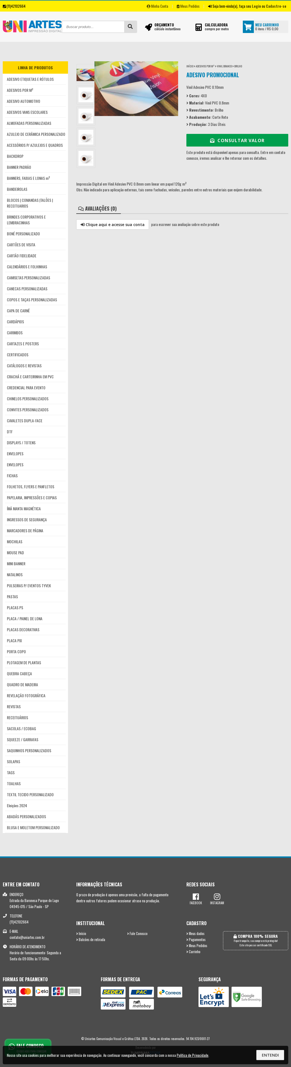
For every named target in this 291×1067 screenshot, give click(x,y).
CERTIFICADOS (17, 354)
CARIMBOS (15, 332)
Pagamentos (196, 939)
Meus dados (195, 933)
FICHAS (12, 475)
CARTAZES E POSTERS (23, 343)
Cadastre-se (276, 6)
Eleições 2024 (17, 805)
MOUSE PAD (15, 552)
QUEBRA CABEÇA (19, 673)
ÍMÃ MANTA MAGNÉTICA (24, 508)
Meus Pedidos (188, 6)
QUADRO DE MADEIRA (22, 684)
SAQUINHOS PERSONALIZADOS (29, 750)
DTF (10, 431)
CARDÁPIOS (15, 321)
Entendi (270, 1055)
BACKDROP (15, 156)
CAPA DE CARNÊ (18, 310)
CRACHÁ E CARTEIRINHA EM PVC (30, 376)
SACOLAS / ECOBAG (21, 728)
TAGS (11, 772)
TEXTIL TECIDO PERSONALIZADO (30, 794)
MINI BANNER (16, 563)
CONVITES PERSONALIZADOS (27, 409)
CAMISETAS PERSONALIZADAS (28, 277)
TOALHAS (14, 783)
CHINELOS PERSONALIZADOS (27, 398)
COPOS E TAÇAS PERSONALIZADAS (32, 299)
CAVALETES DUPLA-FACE (24, 420)
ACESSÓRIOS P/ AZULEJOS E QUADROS (35, 145)
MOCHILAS (14, 541)
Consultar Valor (237, 140)
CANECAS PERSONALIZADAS (27, 288)
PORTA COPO (16, 651)
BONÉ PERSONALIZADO (23, 233)
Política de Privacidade (192, 1055)
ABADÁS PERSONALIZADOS (26, 816)
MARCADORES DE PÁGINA (25, 530)
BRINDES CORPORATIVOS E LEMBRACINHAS (26, 219)
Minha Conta (157, 6)
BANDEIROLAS (17, 189)
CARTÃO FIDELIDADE (21, 255)
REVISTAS (14, 706)
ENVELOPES (15, 453)
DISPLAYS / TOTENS (21, 442)
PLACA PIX (14, 640)
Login (256, 6)
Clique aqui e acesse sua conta (113, 224)
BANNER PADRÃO (19, 167)
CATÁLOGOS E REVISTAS (24, 365)
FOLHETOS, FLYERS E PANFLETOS (30, 486)
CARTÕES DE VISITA (21, 244)
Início (189, 66)
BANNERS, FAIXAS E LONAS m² (28, 178)
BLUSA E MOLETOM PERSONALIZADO (33, 827)
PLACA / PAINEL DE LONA (24, 618)
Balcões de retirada (90, 939)
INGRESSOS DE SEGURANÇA (27, 519)
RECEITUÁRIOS (17, 717)
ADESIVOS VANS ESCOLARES (27, 112)
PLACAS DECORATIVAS (23, 629)
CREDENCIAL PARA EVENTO (26, 387)
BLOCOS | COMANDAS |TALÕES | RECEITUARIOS (30, 203)
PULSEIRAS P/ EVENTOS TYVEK (29, 585)
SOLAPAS (13, 761)
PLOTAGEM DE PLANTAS (24, 662)
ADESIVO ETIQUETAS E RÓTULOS (30, 79)
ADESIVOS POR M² (20, 90)
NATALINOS (15, 574)
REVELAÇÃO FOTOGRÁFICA (26, 695)
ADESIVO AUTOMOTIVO (23, 101)
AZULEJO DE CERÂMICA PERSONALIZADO (36, 134)
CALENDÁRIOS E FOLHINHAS (27, 266)
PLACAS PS (15, 607)
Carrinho (193, 951)
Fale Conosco (137, 933)
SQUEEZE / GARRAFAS (22, 739)
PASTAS (12, 596)
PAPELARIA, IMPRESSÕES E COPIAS (32, 497)
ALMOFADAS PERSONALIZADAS (29, 123)
